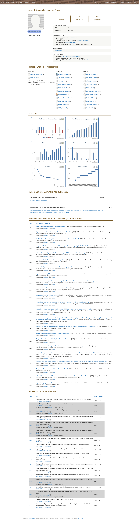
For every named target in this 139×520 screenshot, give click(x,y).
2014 (31, 425)
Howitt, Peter (90, 108)
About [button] (135, 2)
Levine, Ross (90, 87)
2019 (31, 405)
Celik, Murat (33, 77)
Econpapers (45, 228)
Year (32, 223)
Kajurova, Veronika (64, 101)
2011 (31, 433)
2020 (31, 475)
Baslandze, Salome (64, 91)
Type (96, 396)
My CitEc (94, 2)
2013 (31, 418)
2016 (31, 411)
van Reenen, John (91, 77)
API (101, 2)
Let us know (89, 60)
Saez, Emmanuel (91, 84)
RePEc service (31, 518)
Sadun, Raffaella (91, 98)
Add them (70, 60)
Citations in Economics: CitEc (11, 2)
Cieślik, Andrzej (63, 104)
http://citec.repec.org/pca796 (71, 56)
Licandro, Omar (62, 94)
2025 (31, 470)
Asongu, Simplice (63, 74)
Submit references (125, 2)
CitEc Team (80, 518)
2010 (31, 488)
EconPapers (58, 50)
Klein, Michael (62, 108)
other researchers (70, 42)
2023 (31, 454)
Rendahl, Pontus (63, 87)
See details (73, 37)
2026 (31, 445)
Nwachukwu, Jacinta (64, 84)
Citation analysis (45, 401)
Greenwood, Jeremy (92, 94)
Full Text (38, 401)
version (50, 407)
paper (54, 228)
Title (38, 396)
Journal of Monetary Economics (38, 200)
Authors (27, 2)
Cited (101, 396)
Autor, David (90, 101)
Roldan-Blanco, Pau (36, 74)
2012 (31, 500)
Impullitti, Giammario (92, 91)
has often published (82, 40)
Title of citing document (43, 223)
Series (33, 2)
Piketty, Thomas (91, 81)
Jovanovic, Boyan (91, 104)
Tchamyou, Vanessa (64, 77)
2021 (31, 400)
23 (72, 44)
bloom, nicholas (91, 74)
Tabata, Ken (61, 81)
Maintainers (114, 2)
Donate (107, 2)
